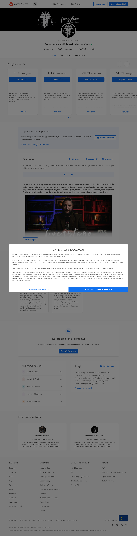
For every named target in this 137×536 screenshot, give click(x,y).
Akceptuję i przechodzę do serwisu (98, 289)
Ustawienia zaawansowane (38, 289)
